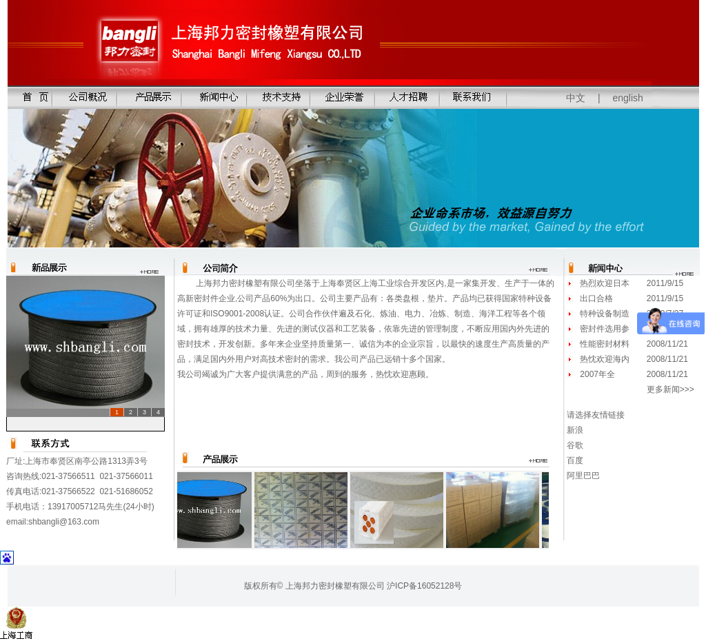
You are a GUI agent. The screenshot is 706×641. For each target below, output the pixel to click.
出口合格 (596, 298)
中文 (575, 97)
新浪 (575, 430)
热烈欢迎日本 (604, 283)
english (628, 97)
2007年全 (597, 374)
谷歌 (575, 445)
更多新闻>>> (670, 389)
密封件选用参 (604, 329)
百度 (575, 460)
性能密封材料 (604, 344)
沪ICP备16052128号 (424, 586)
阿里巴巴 (583, 475)
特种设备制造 (604, 313)
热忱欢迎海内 (604, 359)
